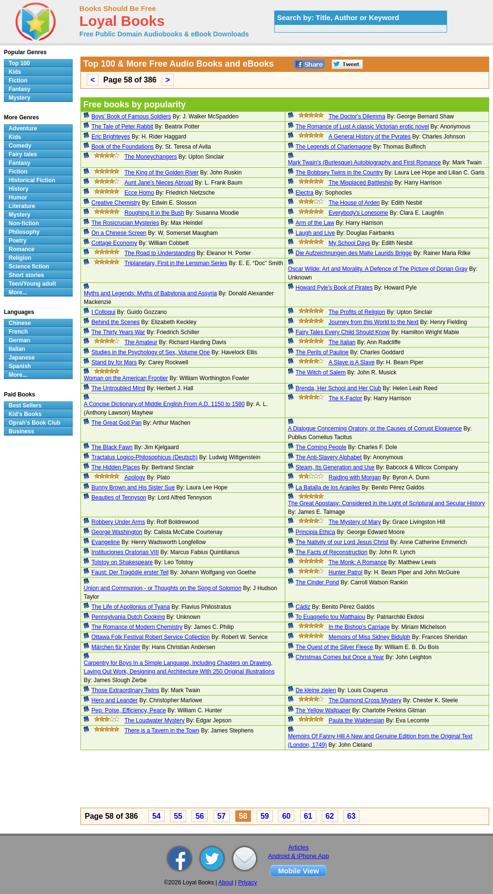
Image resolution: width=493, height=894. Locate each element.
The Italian (342, 342)
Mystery (19, 97)
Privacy (247, 882)
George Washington (116, 532)
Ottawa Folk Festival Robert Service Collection (150, 637)
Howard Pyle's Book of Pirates (334, 287)
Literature (22, 206)
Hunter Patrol (346, 572)
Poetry (17, 240)
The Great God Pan (116, 422)
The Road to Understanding (159, 253)
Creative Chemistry (115, 202)
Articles (298, 847)
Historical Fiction (32, 180)
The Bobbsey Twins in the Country (339, 172)
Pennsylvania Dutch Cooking (128, 617)
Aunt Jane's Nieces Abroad (158, 182)
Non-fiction (24, 223)
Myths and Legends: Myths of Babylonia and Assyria (150, 293)
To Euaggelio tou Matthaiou (330, 617)
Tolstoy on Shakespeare (122, 562)
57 (221, 816)
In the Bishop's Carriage (359, 627)
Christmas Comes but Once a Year (340, 657)
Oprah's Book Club (34, 422)
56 (199, 816)
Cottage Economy (114, 243)
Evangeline (105, 542)
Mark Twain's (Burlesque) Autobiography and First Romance (364, 162)
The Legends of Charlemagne (334, 146)
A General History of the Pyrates (370, 136)
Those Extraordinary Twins (125, 690)
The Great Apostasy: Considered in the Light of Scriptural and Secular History (386, 503)
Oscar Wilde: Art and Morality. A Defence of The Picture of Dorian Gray (378, 269)
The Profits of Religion (357, 312)
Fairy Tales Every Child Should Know (343, 332)
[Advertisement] (284, 780)
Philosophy (24, 232)
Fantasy (19, 89)
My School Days (349, 243)
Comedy (20, 145)
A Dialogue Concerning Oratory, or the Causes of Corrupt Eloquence (375, 428)
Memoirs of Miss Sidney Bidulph (370, 637)
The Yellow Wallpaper (323, 710)
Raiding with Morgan (355, 477)
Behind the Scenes (115, 322)
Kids (15, 72)
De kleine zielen (316, 690)
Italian (17, 349)
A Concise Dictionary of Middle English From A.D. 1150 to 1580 (164, 404)
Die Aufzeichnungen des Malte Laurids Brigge (354, 253)
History (18, 189)
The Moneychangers (150, 156)
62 (329, 816)
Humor (18, 197)
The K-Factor (345, 398)
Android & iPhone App (298, 855)
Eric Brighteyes (110, 136)
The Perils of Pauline (322, 352)
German (19, 340)
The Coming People (321, 447)
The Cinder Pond (317, 582)
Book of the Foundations (122, 146)
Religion (20, 258)
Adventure (23, 128)
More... (18, 292)
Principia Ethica (316, 532)
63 (351, 816)
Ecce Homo (139, 192)
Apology (134, 477)
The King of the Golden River (161, 172)
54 (156, 816)
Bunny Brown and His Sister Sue (133, 487)
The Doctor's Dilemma (357, 116)
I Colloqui (103, 312)
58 (243, 816)
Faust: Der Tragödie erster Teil (129, 572)
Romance (21, 249)
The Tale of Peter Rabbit (122, 126)
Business (21, 431)
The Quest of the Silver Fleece (334, 647)
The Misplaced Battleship (361, 182)
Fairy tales (23, 154)
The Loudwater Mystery (154, 720)
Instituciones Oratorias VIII (125, 552)
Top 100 (19, 63)
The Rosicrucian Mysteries (125, 223)
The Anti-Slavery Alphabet (329, 457)
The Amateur (140, 342)
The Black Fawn (112, 447)
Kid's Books (25, 414)
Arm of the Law (315, 223)
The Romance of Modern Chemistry (136, 627)
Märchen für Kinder (115, 647)
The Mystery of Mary (355, 522)
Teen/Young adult (32, 283)
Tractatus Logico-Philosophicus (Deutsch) (144, 457)
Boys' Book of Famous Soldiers (131, 116)
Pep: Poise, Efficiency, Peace (128, 710)
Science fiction (29, 266)
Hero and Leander (114, 700)
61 (308, 816)
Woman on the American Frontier (126, 378)
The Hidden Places (115, 467)
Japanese (22, 357)
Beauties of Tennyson (118, 497)
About (225, 882)
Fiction (18, 80)
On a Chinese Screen (118, 233)
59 (264, 816)
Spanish (20, 366)
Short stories (26, 275)
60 (286, 816)
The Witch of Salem (321, 372)
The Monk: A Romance (358, 562)
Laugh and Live (315, 233)
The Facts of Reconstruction (332, 552)
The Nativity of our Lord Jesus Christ (342, 542)
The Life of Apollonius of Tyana (130, 607)
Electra (305, 192)
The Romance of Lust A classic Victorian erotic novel (362, 126)
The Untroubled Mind (118, 388)
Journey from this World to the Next (374, 322)
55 (178, 816)
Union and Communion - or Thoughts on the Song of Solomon (162, 588)
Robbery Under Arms (118, 522)
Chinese (20, 323)
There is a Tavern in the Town (161, 730)
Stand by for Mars (114, 362)
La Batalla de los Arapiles (328, 487)
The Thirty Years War (118, 332)
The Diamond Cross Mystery (365, 700)
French (18, 331)
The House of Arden (354, 202)
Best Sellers (25, 405)
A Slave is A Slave (352, 362)
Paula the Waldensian (356, 720)
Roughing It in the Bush (154, 212)
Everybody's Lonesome (358, 212)
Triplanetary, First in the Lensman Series (175, 263)
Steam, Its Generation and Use (335, 467)
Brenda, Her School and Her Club (338, 388)
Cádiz (303, 607)
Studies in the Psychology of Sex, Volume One (150, 352)
